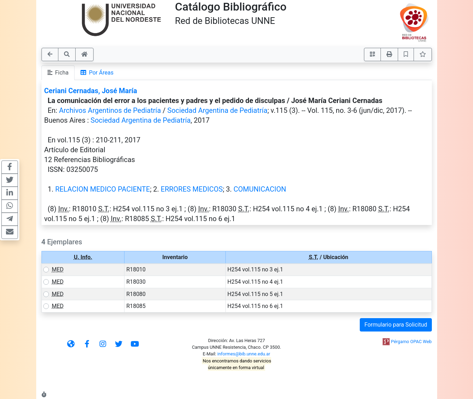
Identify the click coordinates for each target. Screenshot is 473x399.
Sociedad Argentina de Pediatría (217, 110)
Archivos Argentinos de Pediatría (110, 110)
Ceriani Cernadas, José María (90, 90)
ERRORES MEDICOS (192, 189)
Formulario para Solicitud (395, 324)
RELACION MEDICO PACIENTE (102, 189)
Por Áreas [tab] (97, 72)
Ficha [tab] (58, 72)
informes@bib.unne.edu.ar (243, 353)
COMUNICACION (260, 189)
